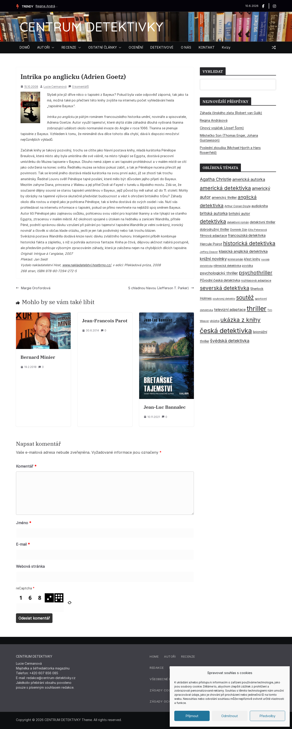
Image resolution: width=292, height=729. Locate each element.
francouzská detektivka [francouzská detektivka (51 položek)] (247, 235)
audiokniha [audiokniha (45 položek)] (259, 206)
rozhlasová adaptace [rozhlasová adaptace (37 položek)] (256, 280)
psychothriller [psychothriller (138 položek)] (255, 273)
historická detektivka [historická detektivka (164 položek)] (249, 243)
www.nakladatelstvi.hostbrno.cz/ (86, 265)
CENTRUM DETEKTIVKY (91, 26)
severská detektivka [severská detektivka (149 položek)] (224, 288)
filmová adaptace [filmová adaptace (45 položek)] (213, 235)
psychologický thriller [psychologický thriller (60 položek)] (219, 273)
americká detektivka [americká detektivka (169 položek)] (225, 188)
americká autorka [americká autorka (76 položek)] (248, 179)
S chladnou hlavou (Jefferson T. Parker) (161, 288)
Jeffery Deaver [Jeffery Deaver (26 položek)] (209, 251)
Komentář (26, 466)
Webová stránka (30, 566)
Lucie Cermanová (55, 86)
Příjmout (191, 716)
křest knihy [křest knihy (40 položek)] (252, 259)
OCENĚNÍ (136, 47)
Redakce (157, 667)
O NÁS (186, 47)
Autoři (170, 656)
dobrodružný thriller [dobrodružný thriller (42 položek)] (214, 229)
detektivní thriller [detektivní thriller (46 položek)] (262, 222)
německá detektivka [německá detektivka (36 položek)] (227, 265)
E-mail (23, 544)
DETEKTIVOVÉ (161, 47)
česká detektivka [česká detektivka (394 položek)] (226, 331)
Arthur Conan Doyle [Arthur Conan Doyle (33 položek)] (237, 206)
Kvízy (226, 47)
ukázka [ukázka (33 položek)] (214, 321)
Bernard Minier (38, 357)
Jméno (23, 523)
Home (154, 656)
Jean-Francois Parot (104, 321)
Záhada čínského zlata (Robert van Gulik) (231, 113)
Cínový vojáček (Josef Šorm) (222, 128)
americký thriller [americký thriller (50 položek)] (224, 197)
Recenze (188, 656)
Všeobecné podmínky (167, 679)
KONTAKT (207, 47)
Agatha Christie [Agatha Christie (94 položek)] (215, 179)
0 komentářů (78, 86)
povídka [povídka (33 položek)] (247, 265)
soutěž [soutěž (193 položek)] (245, 297)
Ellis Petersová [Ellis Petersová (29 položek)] (257, 229)
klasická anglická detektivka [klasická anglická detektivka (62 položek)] (243, 251)
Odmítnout (229, 716)
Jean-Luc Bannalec (165, 407)
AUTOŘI (43, 47)
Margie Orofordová (33, 288)
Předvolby (267, 716)
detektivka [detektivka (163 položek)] (213, 221)
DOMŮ (25, 47)
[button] (52, 47)
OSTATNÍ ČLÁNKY (102, 47)
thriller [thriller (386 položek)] (256, 308)
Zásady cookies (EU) (167, 690)
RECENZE (69, 47)
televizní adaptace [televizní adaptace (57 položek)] (230, 309)
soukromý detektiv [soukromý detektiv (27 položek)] (224, 298)
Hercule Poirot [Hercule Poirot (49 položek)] (211, 244)
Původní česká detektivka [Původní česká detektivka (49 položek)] (220, 280)
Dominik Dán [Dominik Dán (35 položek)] (238, 229)
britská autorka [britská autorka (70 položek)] (214, 213)
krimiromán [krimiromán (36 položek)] (235, 259)
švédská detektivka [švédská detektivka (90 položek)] (229, 341)
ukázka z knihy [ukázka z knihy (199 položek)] (240, 319)
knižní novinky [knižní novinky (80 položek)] (213, 258)
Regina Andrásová (47, 6)
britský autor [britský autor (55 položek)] (239, 213)
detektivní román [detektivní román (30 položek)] (238, 222)
